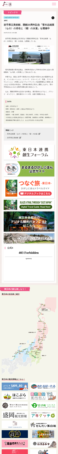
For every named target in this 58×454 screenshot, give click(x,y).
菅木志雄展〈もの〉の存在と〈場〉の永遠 (22, 134)
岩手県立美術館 (12, 138)
